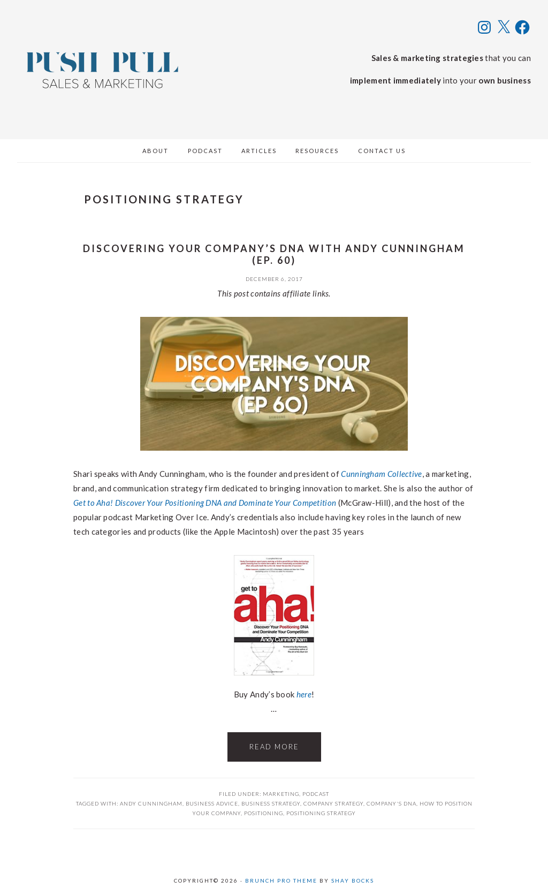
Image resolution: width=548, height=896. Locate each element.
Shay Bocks (352, 880)
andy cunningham (151, 803)
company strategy (333, 803)
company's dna (391, 803)
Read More (274, 746)
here (303, 694)
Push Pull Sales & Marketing (102, 69)
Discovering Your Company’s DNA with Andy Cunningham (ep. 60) (274, 254)
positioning (263, 813)
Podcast (315, 794)
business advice (212, 803)
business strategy (270, 803)
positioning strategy (321, 813)
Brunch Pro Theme (281, 880)
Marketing (281, 794)
